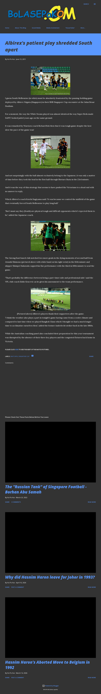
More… (83, 28)
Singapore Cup (23, 356)
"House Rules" (70, 28)
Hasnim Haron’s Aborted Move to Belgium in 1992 (47, 664)
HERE (17, 349)
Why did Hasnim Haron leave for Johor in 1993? (50, 577)
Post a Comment (17, 587)
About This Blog (20, 28)
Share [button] (91, 356)
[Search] (86, 4)
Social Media (36, 28)
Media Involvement (52, 28)
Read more (92, 502)
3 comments (16, 502)
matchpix (14, 356)
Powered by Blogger (50, 686)
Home (7, 28)
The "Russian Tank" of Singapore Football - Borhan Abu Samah (46, 489)
